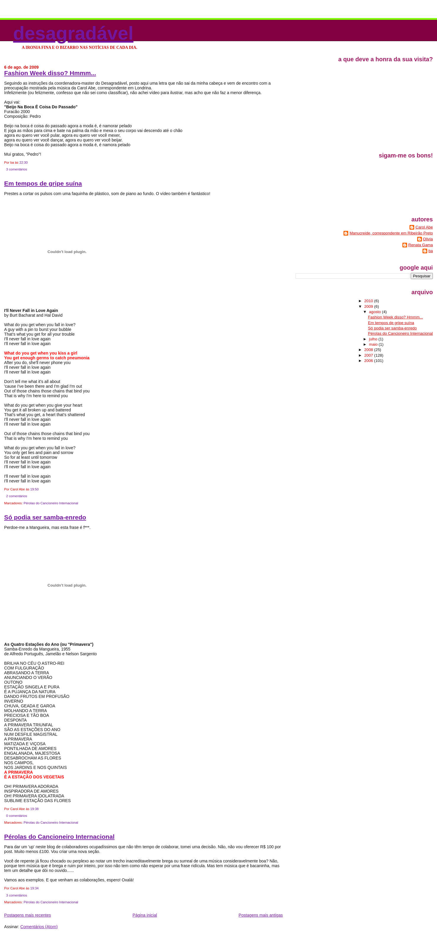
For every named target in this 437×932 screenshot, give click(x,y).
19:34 (34, 888)
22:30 (23, 162)
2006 (369, 360)
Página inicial (145, 915)
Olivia (428, 239)
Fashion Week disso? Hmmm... (50, 73)
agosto (375, 312)
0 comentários (16, 815)
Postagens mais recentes (27, 915)
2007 (369, 355)
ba (430, 251)
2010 (369, 301)
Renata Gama (420, 245)
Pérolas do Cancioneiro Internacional (51, 503)
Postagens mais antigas (260, 915)
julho (373, 339)
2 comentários (16, 496)
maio (374, 344)
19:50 (34, 489)
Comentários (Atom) (39, 926)
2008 (369, 349)
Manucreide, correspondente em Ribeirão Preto (391, 233)
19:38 (34, 809)
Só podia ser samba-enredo (45, 517)
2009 (369, 306)
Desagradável (73, 33)
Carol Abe (424, 227)
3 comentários (16, 169)
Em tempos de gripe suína (43, 183)
